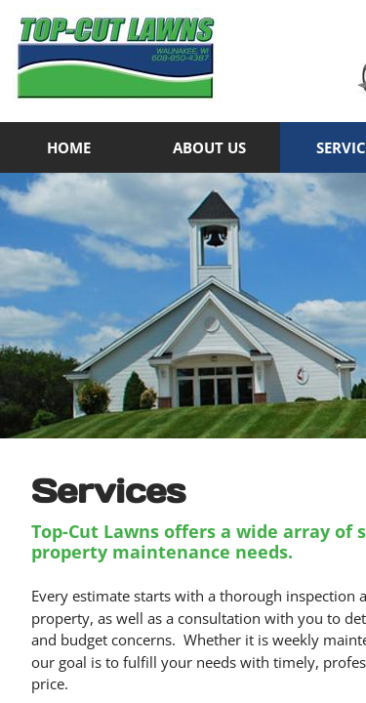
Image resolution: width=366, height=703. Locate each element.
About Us (209, 147)
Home (69, 147)
